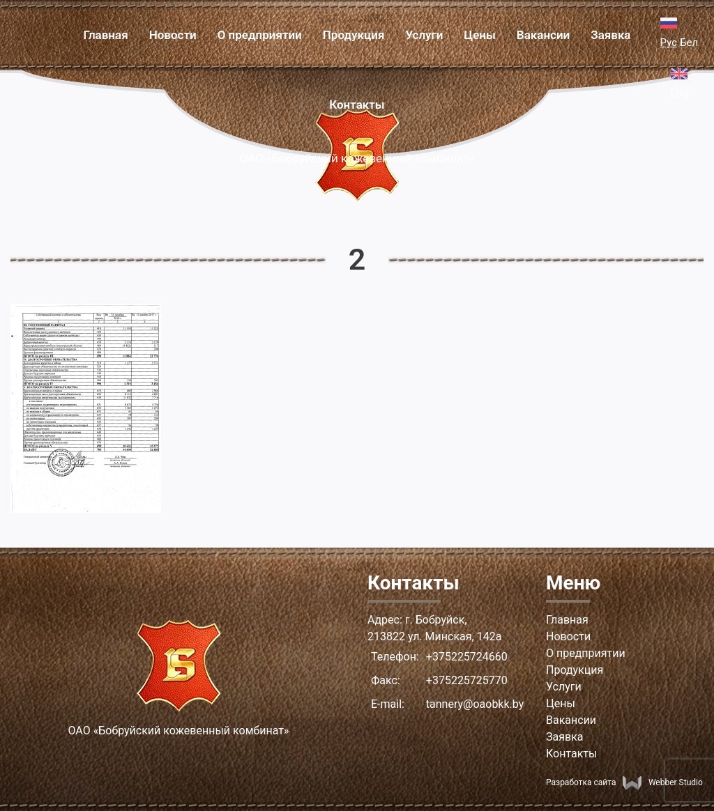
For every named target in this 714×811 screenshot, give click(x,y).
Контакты (357, 104)
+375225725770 (467, 680)
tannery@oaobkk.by (475, 704)
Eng (679, 93)
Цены (479, 35)
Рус (668, 42)
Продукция (354, 35)
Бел (689, 42)
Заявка (610, 35)
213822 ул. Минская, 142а (434, 636)
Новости (173, 35)
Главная (105, 35)
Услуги (424, 35)
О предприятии (260, 35)
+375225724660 (467, 656)
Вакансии (543, 35)
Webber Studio (662, 782)
